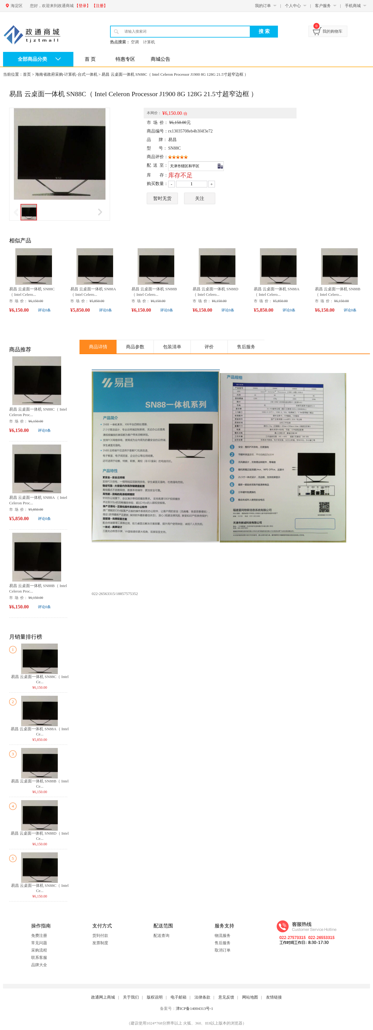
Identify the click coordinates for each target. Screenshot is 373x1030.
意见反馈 (226, 997)
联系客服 (39, 957)
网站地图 (250, 997)
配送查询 (161, 935)
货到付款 (100, 935)
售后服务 (223, 943)
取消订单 (223, 950)
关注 (199, 198)
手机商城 (353, 5)
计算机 (149, 42)
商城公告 (160, 59)
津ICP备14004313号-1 (194, 1008)
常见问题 (39, 943)
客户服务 (323, 5)
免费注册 (39, 935)
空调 (135, 42)
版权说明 (155, 997)
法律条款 (202, 997)
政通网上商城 (103, 997)
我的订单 (263, 5)
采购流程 (39, 950)
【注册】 (100, 5)
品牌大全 (39, 965)
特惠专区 (125, 59)
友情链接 (274, 997)
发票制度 (100, 943)
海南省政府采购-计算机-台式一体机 (66, 74)
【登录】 (82, 5)
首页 (27, 74)
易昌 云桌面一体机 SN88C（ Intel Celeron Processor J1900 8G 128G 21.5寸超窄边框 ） (175, 74)
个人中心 (293, 5)
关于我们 (131, 997)
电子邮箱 (178, 997)
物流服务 (223, 935)
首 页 (90, 59)
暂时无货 (162, 198)
